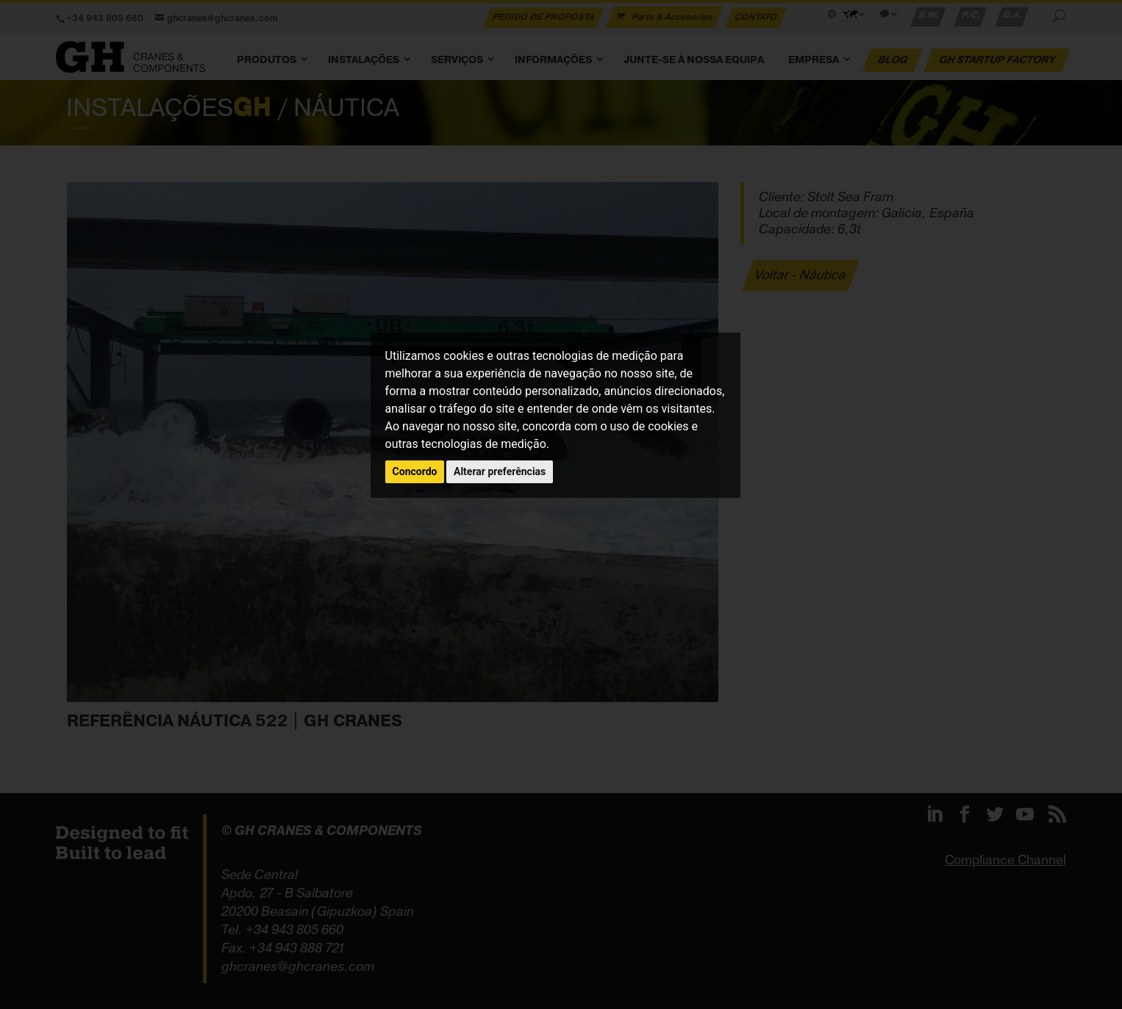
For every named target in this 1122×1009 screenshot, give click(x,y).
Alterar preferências (500, 471)
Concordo (415, 471)
